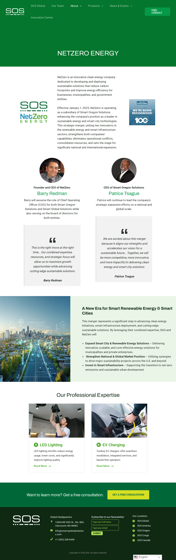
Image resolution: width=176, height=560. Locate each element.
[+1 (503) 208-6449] (62, 539)
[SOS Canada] (141, 540)
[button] (77, 6)
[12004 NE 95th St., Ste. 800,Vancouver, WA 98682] (67, 524)
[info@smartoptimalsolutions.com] (67, 532)
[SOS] (15, 11)
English (141, 557)
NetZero (62, 77)
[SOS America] (141, 526)
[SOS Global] (140, 521)
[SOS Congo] (140, 535)
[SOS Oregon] (141, 530)
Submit (97, 533)
